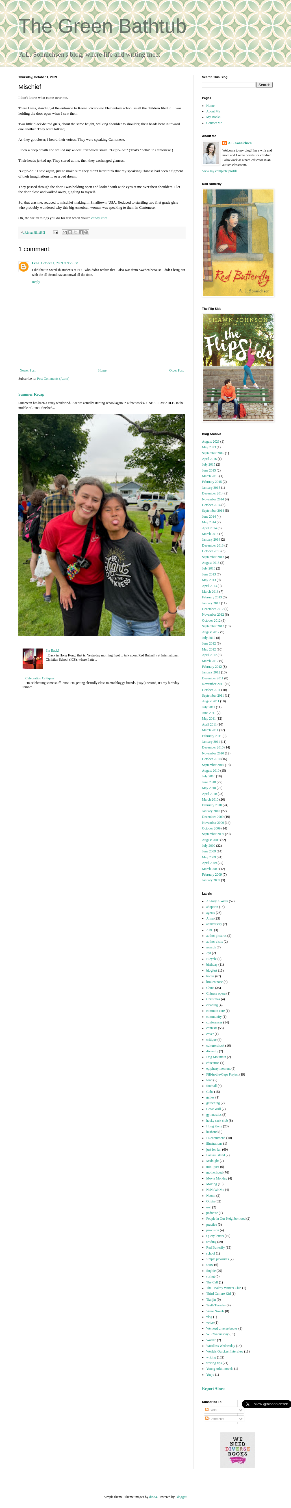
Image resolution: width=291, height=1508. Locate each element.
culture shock (215, 1046)
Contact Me (214, 123)
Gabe (209, 1092)
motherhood (214, 1172)
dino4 (153, 1497)
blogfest (211, 970)
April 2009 (209, 863)
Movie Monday (216, 1178)
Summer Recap (31, 394)
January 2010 (211, 811)
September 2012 (213, 626)
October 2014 (211, 505)
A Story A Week (217, 901)
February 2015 (212, 482)
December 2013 (212, 545)
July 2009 (208, 846)
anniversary (214, 924)
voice (210, 1322)
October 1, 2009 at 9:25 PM (60, 263)
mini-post (212, 1167)
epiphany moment (218, 1068)
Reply (36, 282)
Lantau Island (215, 1155)
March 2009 (210, 869)
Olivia (210, 1201)
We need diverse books (222, 1328)
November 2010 (213, 753)
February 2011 (212, 736)
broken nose (214, 982)
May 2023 (209, 447)
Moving (211, 1184)
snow (209, 1265)
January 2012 (211, 672)
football (211, 1086)
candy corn (99, 218)
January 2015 (211, 488)
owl (208, 1207)
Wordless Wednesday (220, 1346)
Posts (210, 1410)
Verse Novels (215, 1311)
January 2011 (211, 742)
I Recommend (215, 1138)
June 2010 (209, 782)
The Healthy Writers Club (223, 1288)
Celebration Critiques (40, 678)
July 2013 (208, 568)
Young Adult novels (219, 1369)
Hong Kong (214, 1126)
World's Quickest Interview (224, 1351)
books (210, 976)
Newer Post (28, 370)
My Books (213, 117)
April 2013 (209, 586)
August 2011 (210, 701)
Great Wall (213, 1109)
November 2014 (213, 499)
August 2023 (211, 441)
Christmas (213, 999)
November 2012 (213, 615)
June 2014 (209, 517)
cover (210, 1034)
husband (212, 1132)
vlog (209, 1317)
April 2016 (209, 459)
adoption (212, 907)
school (210, 1253)
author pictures (216, 936)
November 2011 (213, 684)
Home (102, 370)
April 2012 (209, 655)
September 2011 (213, 696)
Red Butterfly (215, 1247)
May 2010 (209, 788)
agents (210, 913)
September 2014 (213, 511)
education (213, 1063)
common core (215, 1011)
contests (211, 1028)
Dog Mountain (216, 1057)
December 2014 (212, 493)
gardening (213, 1103)
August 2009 (211, 840)
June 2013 (209, 574)
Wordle (211, 1340)
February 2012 (212, 667)
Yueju (210, 1375)
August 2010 (211, 771)
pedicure (212, 1213)
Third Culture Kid (218, 1294)
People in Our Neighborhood (226, 1219)
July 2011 (208, 707)
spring (210, 1276)
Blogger (180, 1497)
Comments (214, 1419)
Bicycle (211, 959)
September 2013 (213, 557)
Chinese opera (215, 993)
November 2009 (213, 823)
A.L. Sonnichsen (240, 143)
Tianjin (211, 1300)
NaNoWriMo (215, 1190)
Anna (210, 918)
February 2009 (212, 874)
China (210, 988)
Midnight (212, 1161)
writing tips (214, 1363)
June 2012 (209, 643)
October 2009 (211, 828)
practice (211, 1225)
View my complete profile (220, 171)
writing (211, 1357)
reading (211, 1242)
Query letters (215, 1236)
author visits (214, 942)
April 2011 (209, 724)
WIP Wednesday (217, 1334)
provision (212, 1230)
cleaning (212, 1005)
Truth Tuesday (216, 1305)
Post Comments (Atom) (53, 379)
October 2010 (211, 759)
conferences (214, 1022)
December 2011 (212, 678)
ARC (209, 930)
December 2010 (212, 747)
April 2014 (209, 528)
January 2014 (211, 539)
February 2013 (212, 597)
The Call (212, 1282)
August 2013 (211, 563)
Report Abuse (213, 1388)
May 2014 (209, 522)
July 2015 (208, 464)
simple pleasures (217, 1259)
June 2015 (209, 470)
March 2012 (210, 661)
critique (211, 1040)
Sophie (211, 1271)
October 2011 (211, 690)
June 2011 (209, 713)
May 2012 (209, 649)
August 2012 (211, 632)
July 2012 (208, 638)
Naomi (211, 1196)
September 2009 (213, 834)
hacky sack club (217, 1121)
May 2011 (209, 718)
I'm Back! (52, 650)
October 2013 (211, 551)
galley (210, 1097)
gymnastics (213, 1115)
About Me (213, 111)
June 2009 (209, 851)
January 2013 (211, 603)
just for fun (213, 1149)
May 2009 (209, 857)
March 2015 (210, 476)
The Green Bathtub (102, 26)
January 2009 (211, 880)
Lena (35, 263)
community (214, 1017)
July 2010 (208, 776)
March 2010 (210, 799)
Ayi (208, 953)
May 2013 (209, 580)
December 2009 (212, 817)
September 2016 (213, 453)
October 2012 (211, 620)
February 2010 (212, 805)
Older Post (176, 370)
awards (211, 947)
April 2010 (209, 794)
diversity (212, 1051)
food (209, 1080)
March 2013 (210, 592)
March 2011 (210, 730)
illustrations (214, 1144)
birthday (212, 965)
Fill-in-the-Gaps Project (222, 1074)
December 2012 (212, 609)
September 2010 (213, 765)
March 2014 (210, 534)
